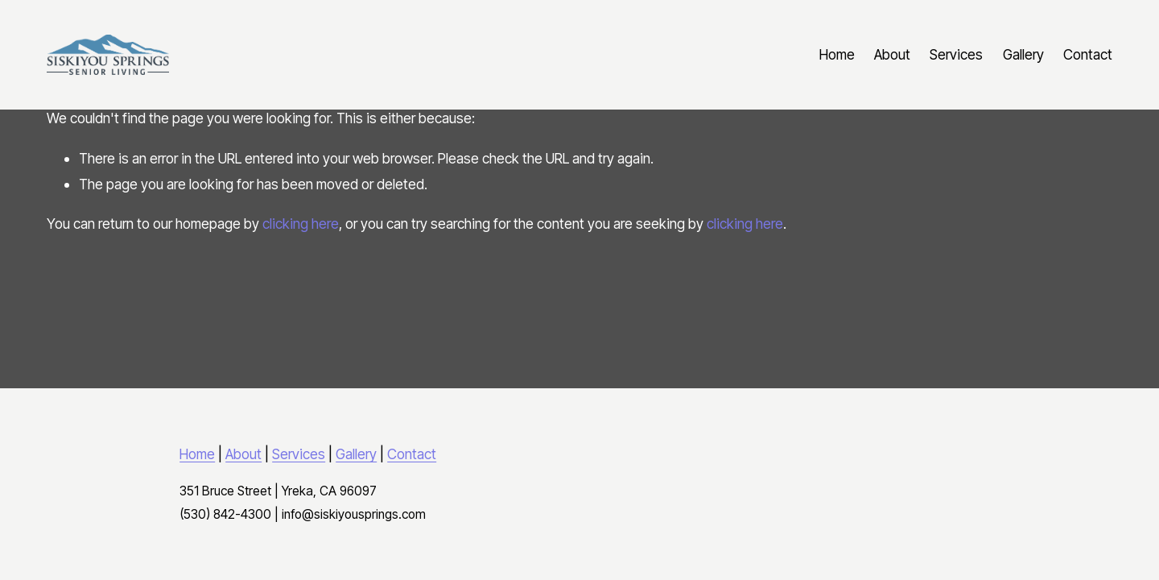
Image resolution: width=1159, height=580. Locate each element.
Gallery (1023, 54)
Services (956, 54)
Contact (1087, 54)
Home (837, 54)
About (892, 54)
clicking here (300, 223)
